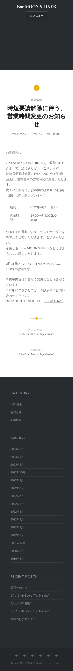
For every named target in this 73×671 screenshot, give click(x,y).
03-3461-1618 (53, 301)
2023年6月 (17, 449)
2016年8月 (17, 558)
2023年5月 (17, 456)
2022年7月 (17, 496)
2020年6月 (17, 550)
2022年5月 (17, 511)
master (26, 133)
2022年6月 (17, 503)
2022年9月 (17, 480)
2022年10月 (18, 472)
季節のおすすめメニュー (25, 619)
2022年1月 (17, 535)
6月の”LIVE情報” (21, 603)
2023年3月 (17, 464)
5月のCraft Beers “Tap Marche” (30, 611)
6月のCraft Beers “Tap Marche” (30, 595)
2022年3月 (17, 519)
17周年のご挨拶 (20, 587)
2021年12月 (18, 543)
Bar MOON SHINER (36, 6)
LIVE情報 (16, 404)
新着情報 (36, 99)
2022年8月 (17, 488)
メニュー (38, 15)
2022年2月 (17, 527)
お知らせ (16, 412)
